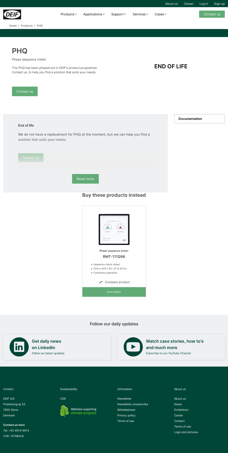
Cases (159, 14)
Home (13, 25)
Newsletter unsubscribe (132, 404)
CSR (63, 398)
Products (67, 14)
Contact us (212, 14)
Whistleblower (126, 409)
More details (114, 291)
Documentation (190, 119)
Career (189, 4)
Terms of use (125, 421)
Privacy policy (126, 415)
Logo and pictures (186, 432)
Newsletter (124, 398)
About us (171, 4)
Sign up (219, 4)
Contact (179, 421)
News (178, 404)
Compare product (114, 282)
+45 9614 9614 (19, 430)
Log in (204, 4)
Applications (92, 14)
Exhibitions (181, 409)
